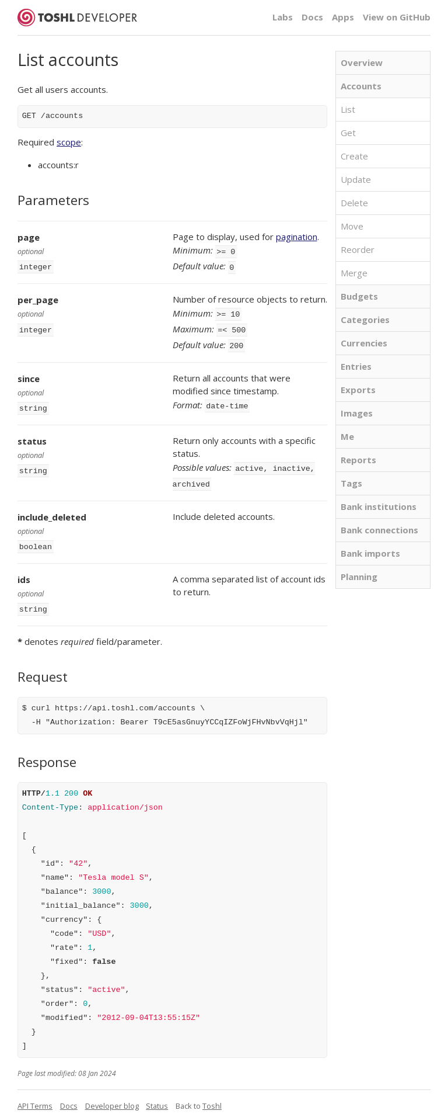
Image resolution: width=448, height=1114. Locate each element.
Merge (354, 273)
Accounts (361, 86)
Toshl (212, 1094)
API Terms (35, 1094)
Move (352, 226)
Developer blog (112, 1094)
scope (69, 142)
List (348, 109)
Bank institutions (378, 506)
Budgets (359, 296)
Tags (351, 483)
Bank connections (379, 530)
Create (354, 156)
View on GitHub (396, 17)
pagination (296, 236)
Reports (358, 460)
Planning (359, 576)
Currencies (364, 343)
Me (347, 436)
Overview (362, 62)
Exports (358, 389)
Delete (354, 203)
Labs (282, 17)
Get (348, 132)
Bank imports (370, 553)
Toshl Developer (77, 17)
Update (356, 179)
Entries (356, 366)
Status (157, 1094)
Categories (365, 319)
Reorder (357, 249)
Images (357, 413)
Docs (312, 17)
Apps (343, 17)
